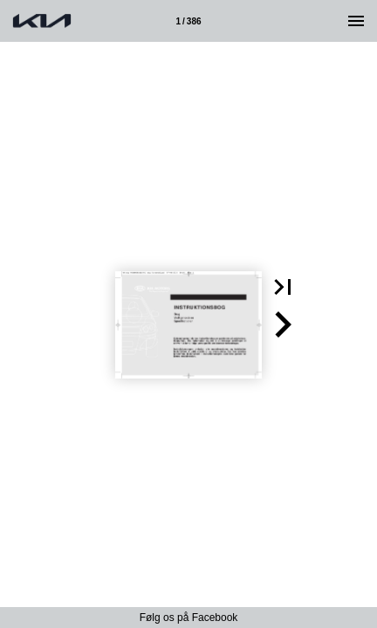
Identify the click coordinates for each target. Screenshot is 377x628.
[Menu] (356, 21)
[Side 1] (188, 21)
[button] (283, 287)
